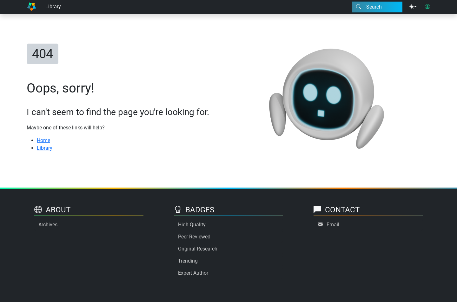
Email (333, 225)
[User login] (427, 7)
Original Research (197, 249)
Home (43, 140)
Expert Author (193, 273)
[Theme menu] (413, 7)
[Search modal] (377, 7)
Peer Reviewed (194, 237)
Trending (188, 261)
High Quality (192, 225)
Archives (47, 225)
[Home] (31, 7)
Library (53, 6)
